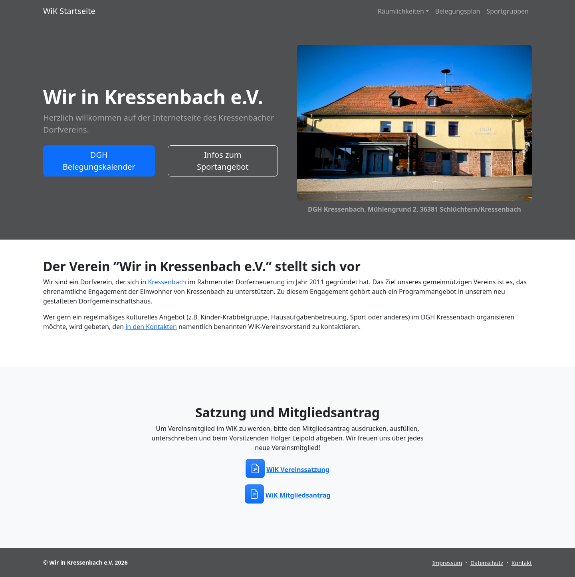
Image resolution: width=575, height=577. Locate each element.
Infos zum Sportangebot (223, 160)
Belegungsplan (457, 11)
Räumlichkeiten (401, 11)
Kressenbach (167, 282)
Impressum (447, 563)
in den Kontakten (151, 326)
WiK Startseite (69, 11)
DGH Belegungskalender (99, 160)
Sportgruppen (507, 11)
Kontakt (522, 563)
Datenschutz (486, 563)
